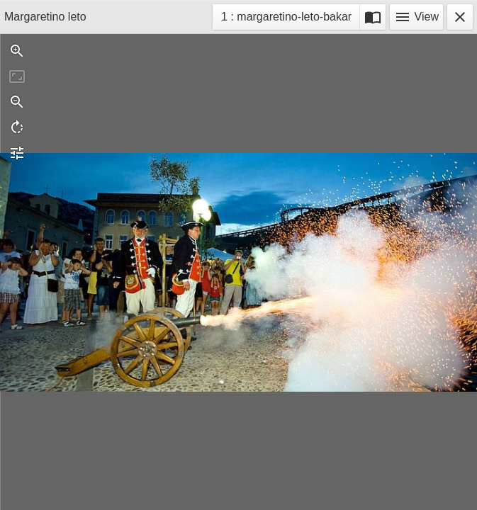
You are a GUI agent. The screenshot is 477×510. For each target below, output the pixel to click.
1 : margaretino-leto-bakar (286, 19)
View (416, 17)
